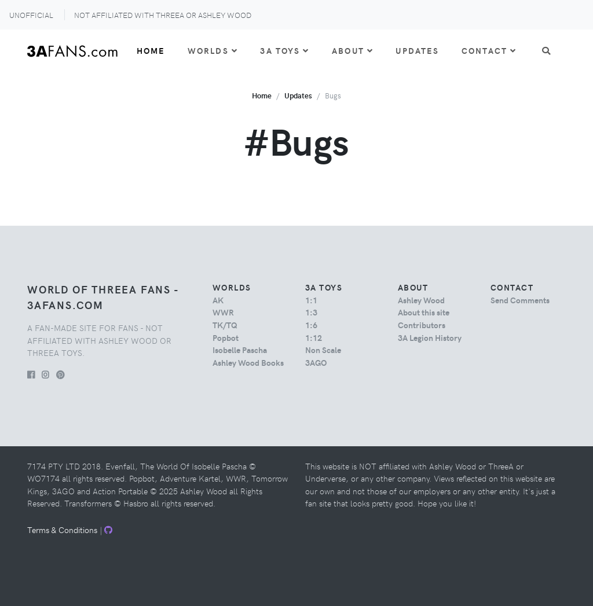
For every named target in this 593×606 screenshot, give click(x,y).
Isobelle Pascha (240, 349)
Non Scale (323, 349)
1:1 (311, 300)
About (353, 50)
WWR (223, 312)
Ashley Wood (421, 300)
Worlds (213, 50)
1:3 (311, 312)
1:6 (311, 324)
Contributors (421, 324)
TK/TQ (225, 324)
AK (218, 300)
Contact (489, 50)
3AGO (316, 362)
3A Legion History (430, 337)
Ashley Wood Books (248, 362)
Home (151, 50)
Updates (417, 50)
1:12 (313, 337)
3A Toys (284, 50)
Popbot (226, 337)
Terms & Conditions (62, 529)
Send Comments (520, 300)
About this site (423, 312)
